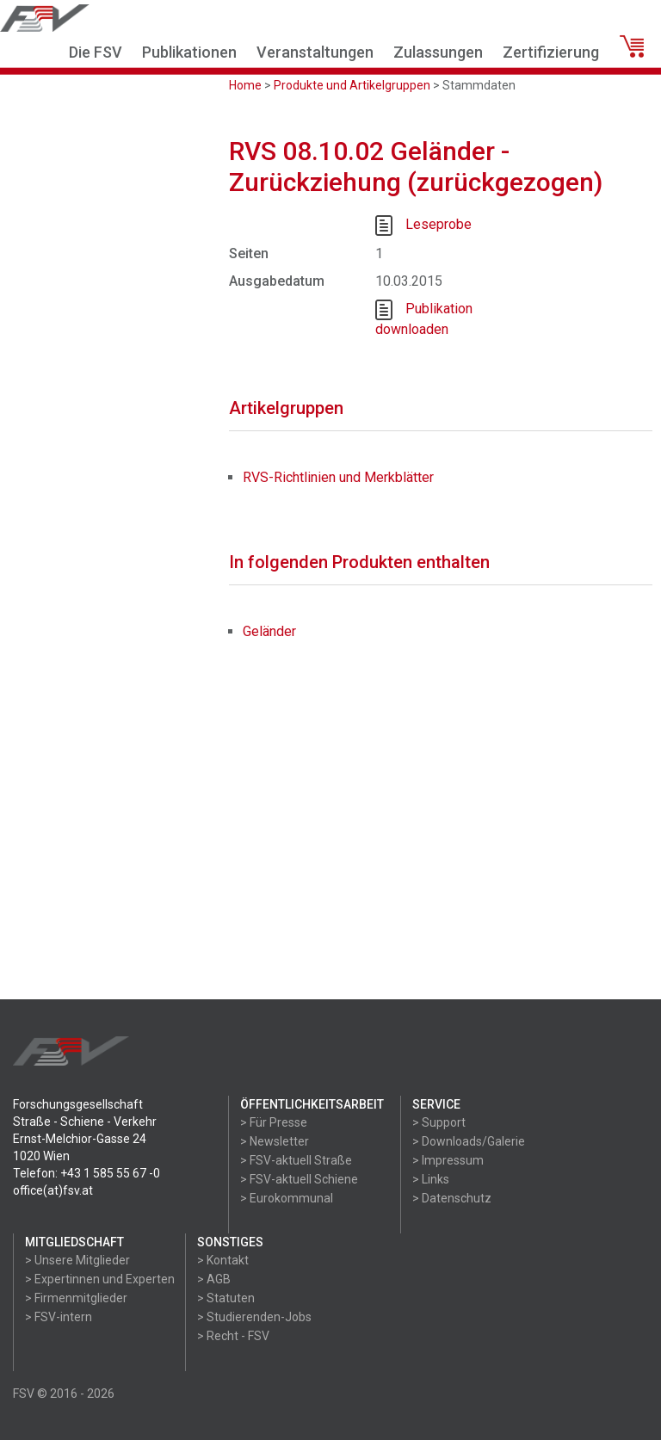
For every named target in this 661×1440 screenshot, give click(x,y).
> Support (439, 1122)
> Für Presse (273, 1122)
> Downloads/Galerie (468, 1141)
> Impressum (448, 1160)
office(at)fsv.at (53, 1190)
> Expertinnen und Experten (100, 1279)
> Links (430, 1179)
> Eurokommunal (286, 1198)
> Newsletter (274, 1141)
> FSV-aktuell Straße (296, 1160)
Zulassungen (438, 52)
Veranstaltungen (315, 52)
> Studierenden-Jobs (254, 1317)
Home (245, 85)
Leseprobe (438, 224)
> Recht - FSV (233, 1336)
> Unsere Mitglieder (77, 1260)
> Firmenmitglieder (76, 1298)
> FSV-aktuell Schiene (299, 1179)
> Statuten (226, 1298)
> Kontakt (223, 1260)
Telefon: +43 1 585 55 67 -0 (86, 1173)
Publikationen (189, 52)
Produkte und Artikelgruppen (352, 85)
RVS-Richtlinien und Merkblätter (338, 477)
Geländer (269, 631)
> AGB (214, 1279)
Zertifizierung (551, 52)
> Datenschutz (451, 1198)
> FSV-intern (58, 1317)
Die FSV (95, 52)
